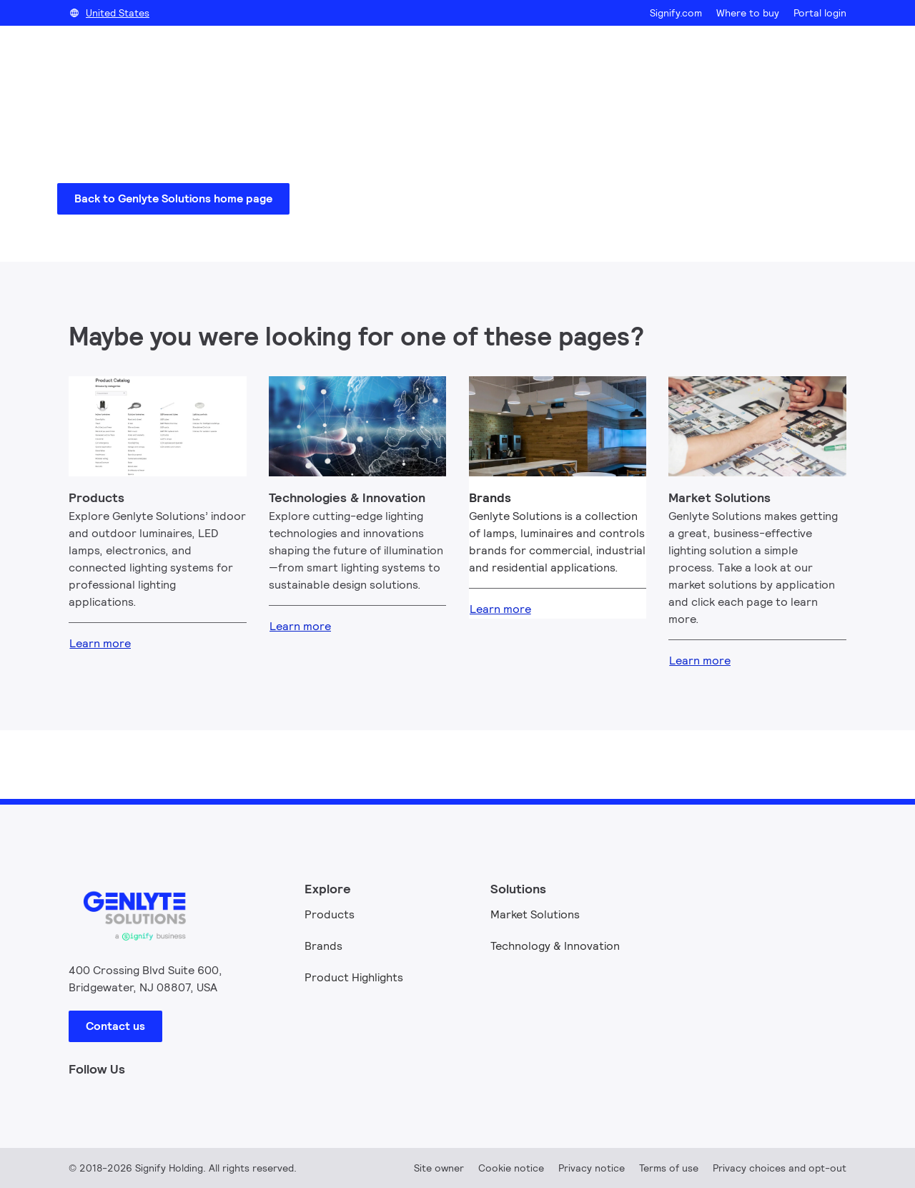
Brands (323, 945)
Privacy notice (591, 1168)
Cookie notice (511, 1168)
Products (330, 914)
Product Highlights (354, 977)
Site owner (439, 1168)
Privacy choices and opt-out (779, 1168)
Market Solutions (535, 914)
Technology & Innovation (555, 945)
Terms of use (668, 1168)
